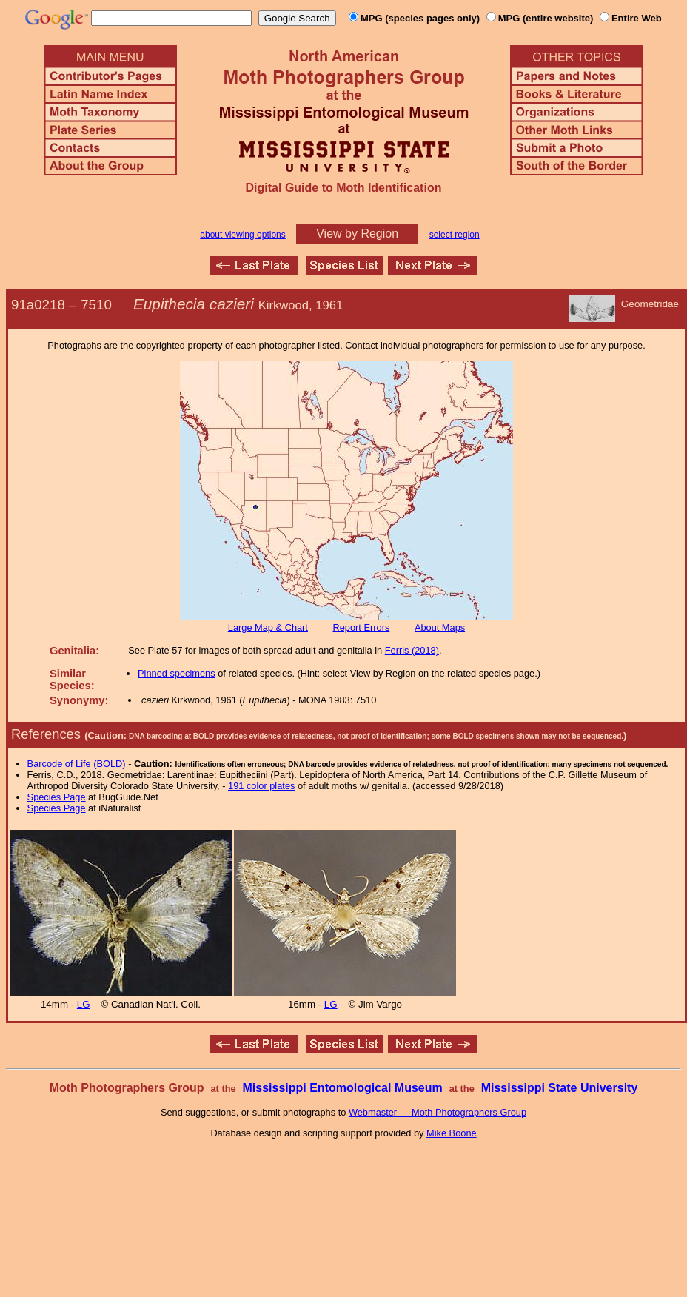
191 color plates (261, 785)
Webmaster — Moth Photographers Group (437, 1112)
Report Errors (361, 627)
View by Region (357, 233)
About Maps (440, 627)
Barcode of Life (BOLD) (76, 763)
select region (454, 234)
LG (83, 1004)
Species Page (56, 796)
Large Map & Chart (268, 627)
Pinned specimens (176, 673)
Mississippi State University (559, 1088)
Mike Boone (451, 1133)
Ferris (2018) (412, 650)
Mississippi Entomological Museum (342, 1088)
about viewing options (242, 234)
